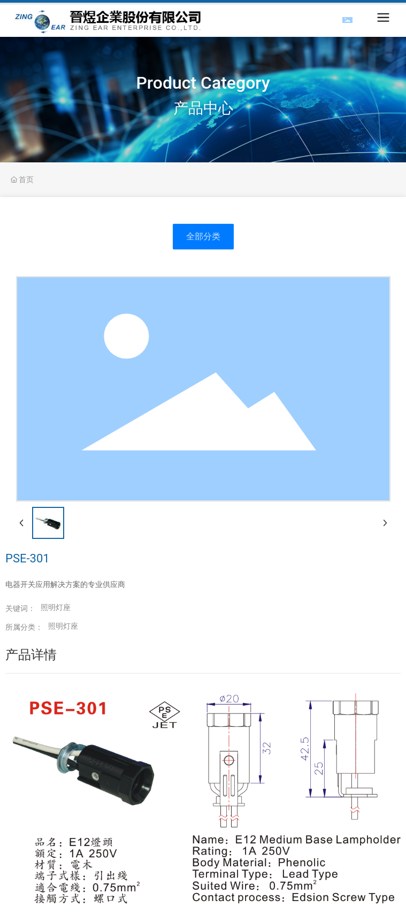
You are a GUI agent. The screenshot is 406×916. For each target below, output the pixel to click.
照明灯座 (63, 626)
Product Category (203, 83)
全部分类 (203, 236)
